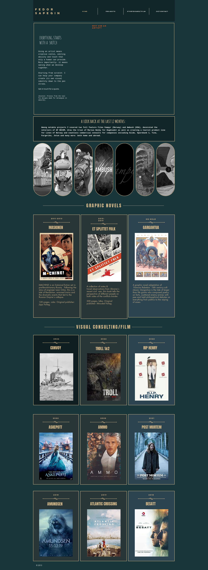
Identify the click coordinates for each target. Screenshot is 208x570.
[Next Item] (168, 169)
